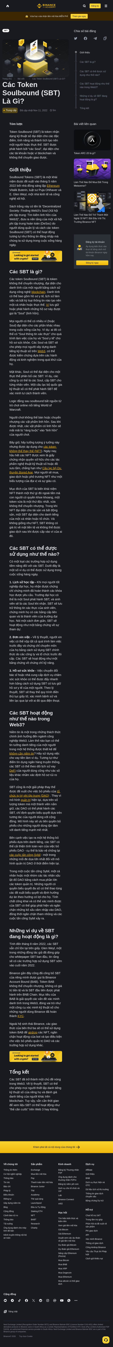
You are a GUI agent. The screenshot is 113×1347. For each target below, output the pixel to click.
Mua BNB (62, 1264)
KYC (21, 1016)
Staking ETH (37, 1211)
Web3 (41, 351)
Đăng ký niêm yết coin (68, 1184)
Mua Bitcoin (63, 1260)
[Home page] (46, 6)
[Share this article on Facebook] (85, 38)
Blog (6, 1207)
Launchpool (36, 1203)
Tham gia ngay (79, 16)
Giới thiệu (90, 1174)
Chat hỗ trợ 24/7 (93, 1215)
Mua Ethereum (65, 1277)
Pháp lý (7, 1190)
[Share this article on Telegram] (95, 38)
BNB (88, 1178)
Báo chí (7, 1186)
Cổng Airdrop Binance (96, 1247)
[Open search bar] (83, 6)
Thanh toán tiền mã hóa (42, 1182)
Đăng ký (95, 6)
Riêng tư (7, 1199)
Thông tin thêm (10, 1170)
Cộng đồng (9, 1211)
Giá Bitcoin (63, 1229)
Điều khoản (9, 1195)
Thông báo (8, 1178)
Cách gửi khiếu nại (94, 1258)
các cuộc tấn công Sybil (24, 854)
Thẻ (32, 1190)
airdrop (32, 1032)
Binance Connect (66, 1199)
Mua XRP (62, 1268)
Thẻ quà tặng (37, 1199)
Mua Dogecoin (65, 1273)
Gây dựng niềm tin (12, 1203)
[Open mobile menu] (105, 6)
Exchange (35, 1170)
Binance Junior (38, 1186)
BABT (33, 1219)
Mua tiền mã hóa (38, 1174)
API (87, 1235)
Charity (34, 1228)
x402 (60, 1203)
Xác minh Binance (94, 1239)
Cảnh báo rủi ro (11, 1215)
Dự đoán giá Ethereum (68, 1249)
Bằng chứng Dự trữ (94, 1200)
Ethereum (53, 185)
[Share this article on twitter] (75, 38)
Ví (47, 304)
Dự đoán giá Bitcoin (67, 1245)
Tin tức (7, 1182)
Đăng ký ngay (92, 263)
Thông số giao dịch (94, 1243)
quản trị (26, 799)
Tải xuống (8, 1223)
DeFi (12, 770)
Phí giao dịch (92, 1231)
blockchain (38, 292)
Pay (32, 1178)
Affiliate (89, 1170)
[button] (106, 6)
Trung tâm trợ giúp (94, 1219)
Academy (35, 1195)
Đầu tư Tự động (38, 1207)
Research (35, 1223)
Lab (60, 1195)
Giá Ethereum (64, 1234)
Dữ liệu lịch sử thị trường (97, 1189)
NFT (33, 1215)
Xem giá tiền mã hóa (67, 1225)
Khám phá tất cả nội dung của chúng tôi (56, 1147)
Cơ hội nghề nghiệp (13, 1174)
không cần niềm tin (21, 753)
